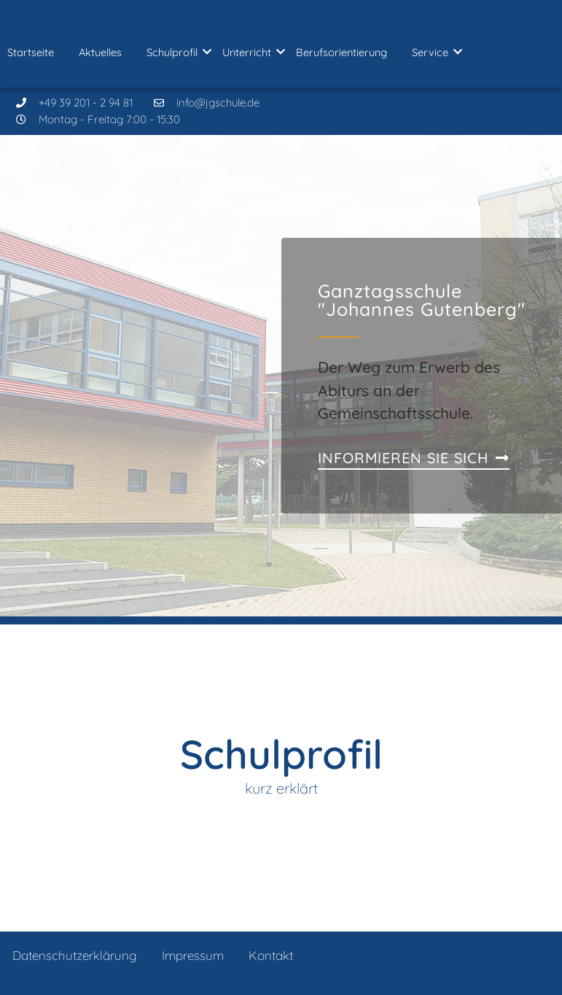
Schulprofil (175, 52)
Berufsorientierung (341, 52)
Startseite (30, 52)
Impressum (193, 955)
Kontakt (271, 955)
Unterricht (249, 52)
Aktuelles (100, 52)
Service (432, 52)
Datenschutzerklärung (74, 955)
